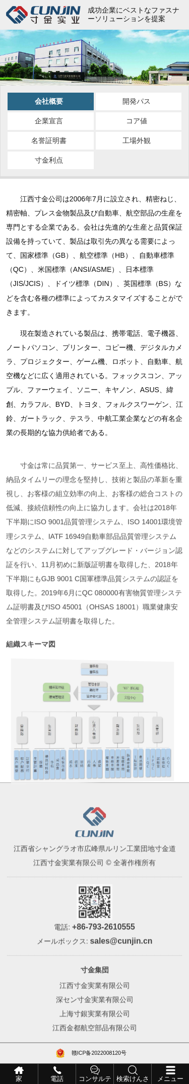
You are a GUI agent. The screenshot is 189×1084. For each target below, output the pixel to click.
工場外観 (136, 140)
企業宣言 (49, 121)
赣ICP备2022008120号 (99, 1053)
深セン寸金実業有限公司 (95, 1013)
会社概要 (49, 101)
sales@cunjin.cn (121, 954)
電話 (57, 1078)
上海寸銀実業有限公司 (94, 1027)
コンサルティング (95, 1079)
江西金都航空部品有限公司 (94, 1041)
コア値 (136, 121)
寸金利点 (49, 160)
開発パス (136, 101)
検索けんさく (132, 1079)
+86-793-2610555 (103, 939)
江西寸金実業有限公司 (94, 999)
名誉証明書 (49, 140)
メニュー (170, 1078)
